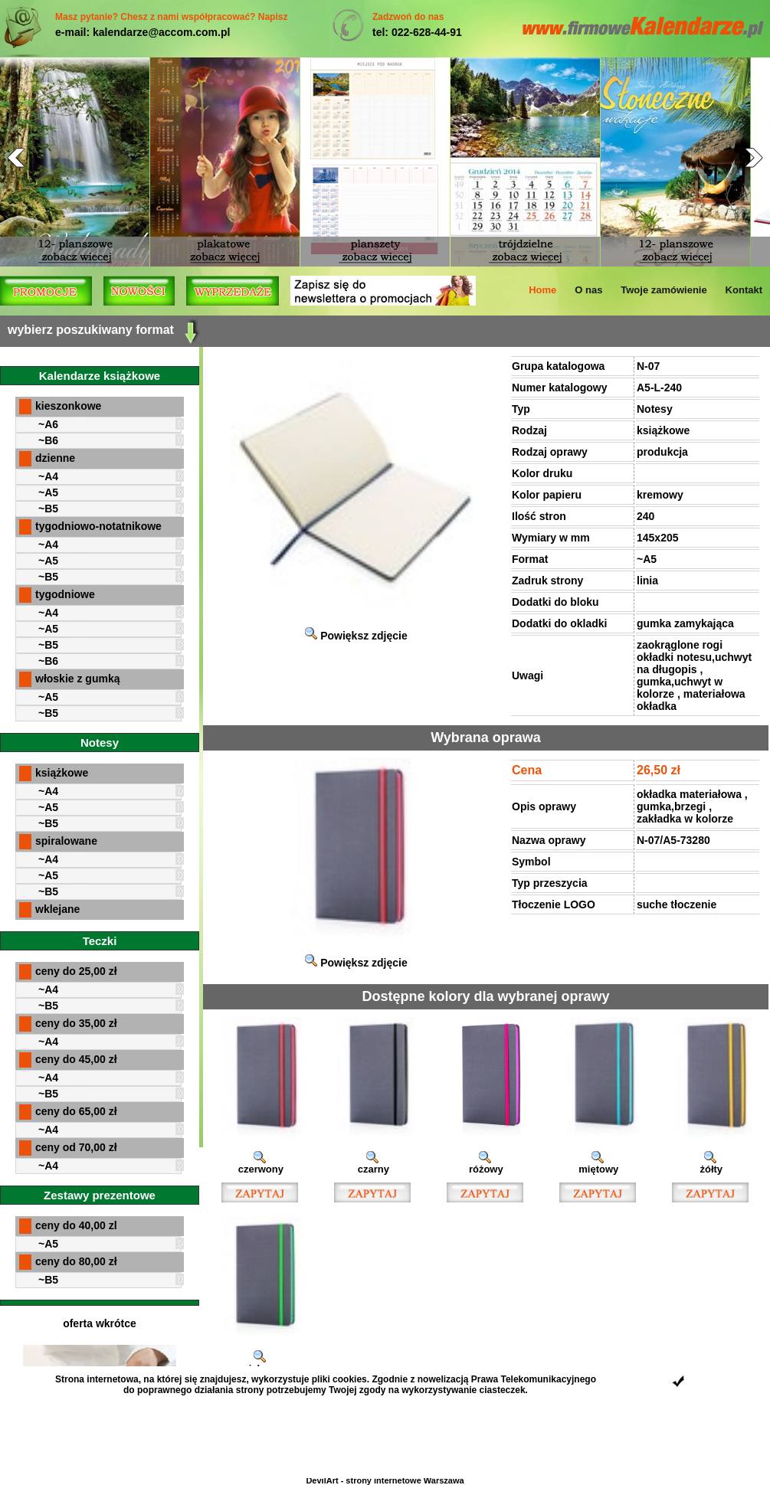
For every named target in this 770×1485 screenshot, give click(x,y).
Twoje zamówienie (663, 290)
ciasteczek (503, 1390)
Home (542, 290)
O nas (588, 290)
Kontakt (744, 290)
